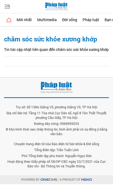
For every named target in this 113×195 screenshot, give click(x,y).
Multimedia (47, 19)
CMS (48, 179)
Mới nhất (24, 19)
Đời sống (69, 19)
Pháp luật (91, 19)
